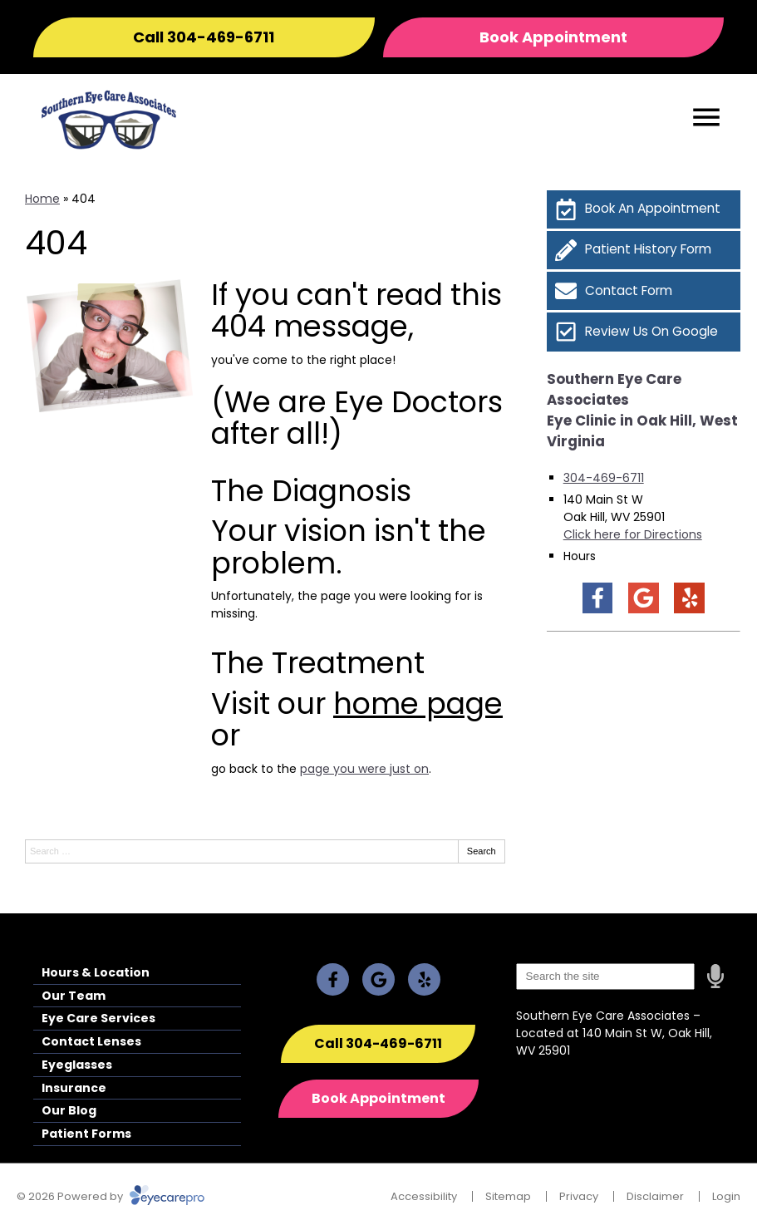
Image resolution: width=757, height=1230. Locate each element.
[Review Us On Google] (643, 331)
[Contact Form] (643, 291)
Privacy (578, 1196)
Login (726, 1196)
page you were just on (364, 768)
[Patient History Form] (643, 250)
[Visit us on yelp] (689, 598)
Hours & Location (96, 972)
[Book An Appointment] (643, 209)
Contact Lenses (91, 1041)
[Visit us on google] (643, 598)
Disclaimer (655, 1196)
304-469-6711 (603, 478)
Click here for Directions (632, 534)
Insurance (74, 1088)
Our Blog (69, 1110)
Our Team (74, 995)
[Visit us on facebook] (597, 598)
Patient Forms (86, 1133)
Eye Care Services (98, 1018)
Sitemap (508, 1196)
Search (481, 851)
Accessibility (424, 1196)
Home (42, 198)
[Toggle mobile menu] (706, 117)
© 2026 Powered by (110, 1196)
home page (418, 703)
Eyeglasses (77, 1064)
